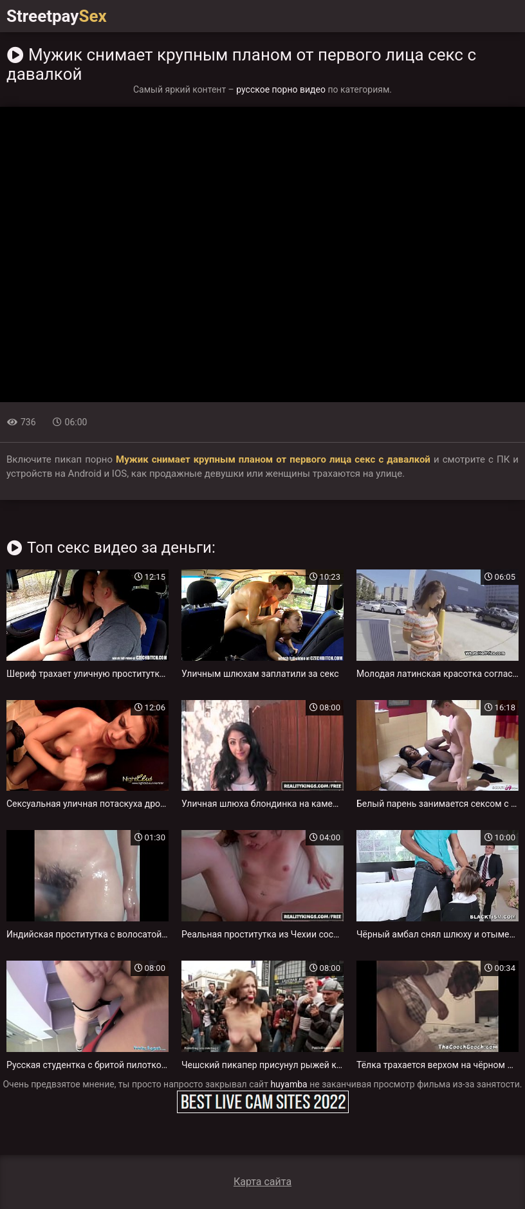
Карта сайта (262, 1182)
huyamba (288, 1084)
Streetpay (56, 16)
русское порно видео (281, 89)
